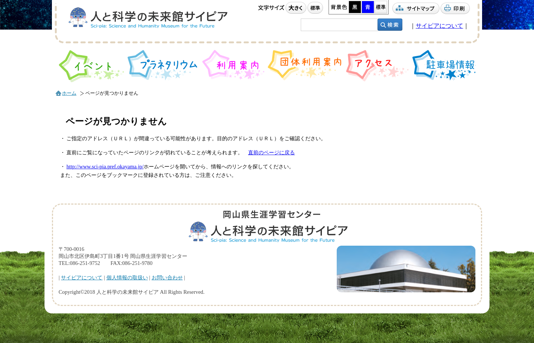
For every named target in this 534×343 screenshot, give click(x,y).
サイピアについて (439, 26)
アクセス (377, 65)
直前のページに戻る (271, 152)
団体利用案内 (305, 65)
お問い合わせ (167, 277)
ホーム (69, 93)
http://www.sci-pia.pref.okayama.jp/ (105, 166)
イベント (91, 66)
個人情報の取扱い (127, 277)
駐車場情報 (444, 65)
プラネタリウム (163, 65)
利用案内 (233, 65)
